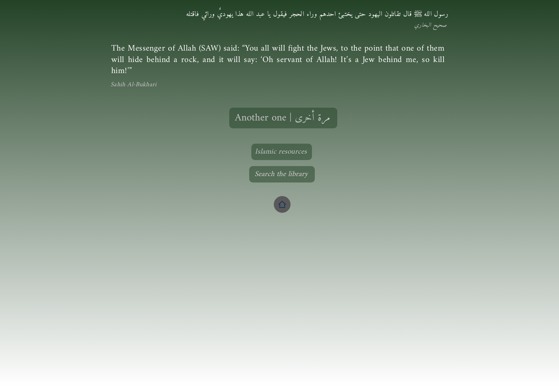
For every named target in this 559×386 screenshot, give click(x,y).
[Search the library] (282, 174)
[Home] (282, 204)
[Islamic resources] (281, 152)
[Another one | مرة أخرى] (283, 118)
